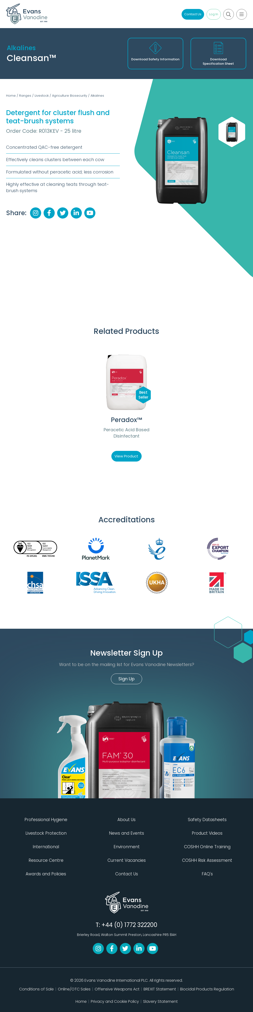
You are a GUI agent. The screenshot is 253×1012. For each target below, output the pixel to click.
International (46, 847)
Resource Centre (46, 860)
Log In (213, 14)
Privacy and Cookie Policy (115, 1001)
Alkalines (97, 95)
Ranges (25, 95)
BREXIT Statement (160, 989)
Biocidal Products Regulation (207, 989)
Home (11, 95)
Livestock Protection (46, 833)
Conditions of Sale (36, 989)
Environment (127, 847)
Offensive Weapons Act (117, 989)
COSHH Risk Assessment (207, 860)
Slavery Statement (160, 1001)
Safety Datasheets (207, 820)
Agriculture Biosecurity (69, 95)
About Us (126, 820)
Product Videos (207, 833)
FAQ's (207, 874)
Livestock (42, 95)
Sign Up (126, 679)
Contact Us (192, 14)
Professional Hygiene (45, 820)
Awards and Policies (46, 874)
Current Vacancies (126, 860)
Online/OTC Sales (74, 989)
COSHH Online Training (207, 847)
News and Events (126, 833)
